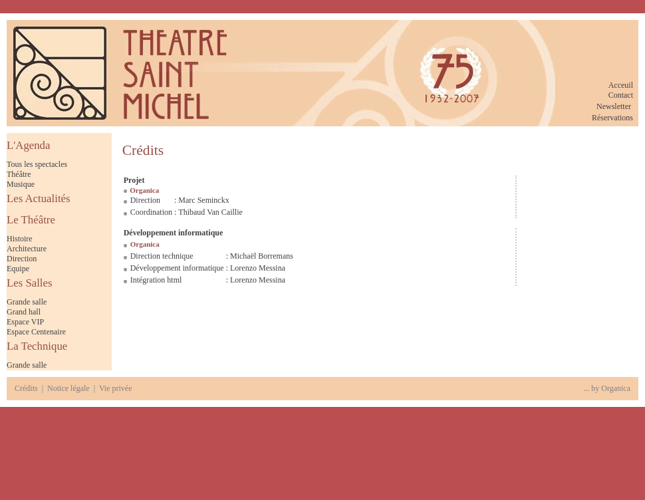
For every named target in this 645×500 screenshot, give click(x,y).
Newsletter (613, 106)
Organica (615, 388)
